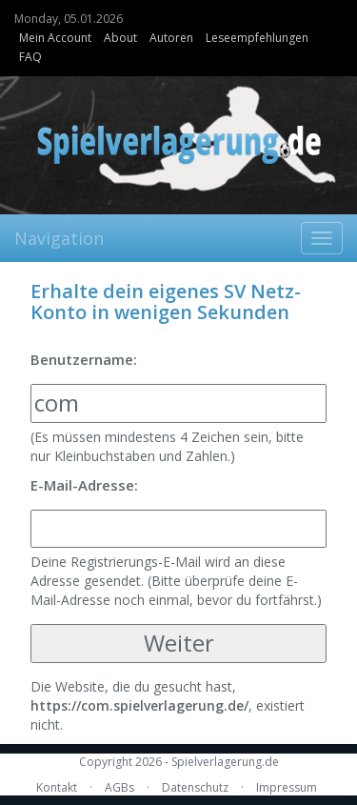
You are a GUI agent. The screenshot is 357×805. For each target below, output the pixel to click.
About (120, 38)
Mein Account (55, 38)
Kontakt (56, 787)
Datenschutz (195, 787)
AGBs (119, 787)
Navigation (59, 238)
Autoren (171, 38)
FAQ (30, 57)
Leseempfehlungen (257, 38)
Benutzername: (83, 359)
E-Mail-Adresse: (84, 484)
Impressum (286, 787)
